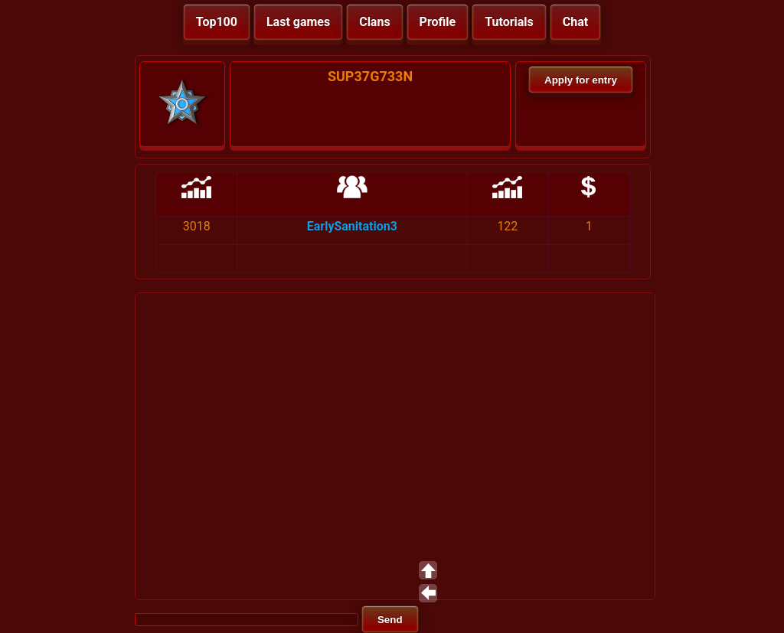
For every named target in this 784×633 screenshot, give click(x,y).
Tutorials (509, 22)
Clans (374, 22)
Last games (298, 22)
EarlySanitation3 (352, 226)
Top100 (216, 22)
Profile (438, 22)
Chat (575, 22)
